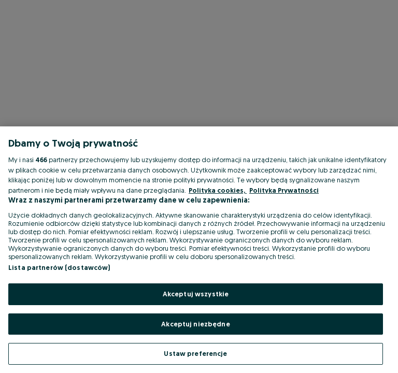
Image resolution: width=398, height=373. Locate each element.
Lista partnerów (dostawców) (59, 267)
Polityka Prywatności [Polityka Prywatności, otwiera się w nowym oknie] (284, 190)
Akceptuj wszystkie (196, 294)
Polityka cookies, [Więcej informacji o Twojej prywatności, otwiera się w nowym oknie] (218, 190)
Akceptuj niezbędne (195, 324)
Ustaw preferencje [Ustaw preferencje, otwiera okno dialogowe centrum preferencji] (195, 353)
